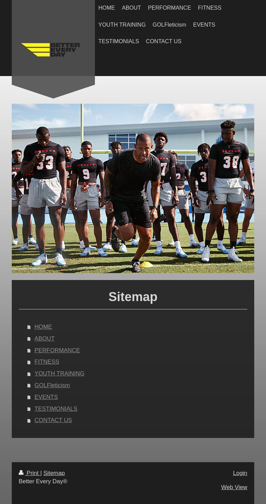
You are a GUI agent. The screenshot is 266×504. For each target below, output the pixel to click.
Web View (234, 487)
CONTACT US (53, 420)
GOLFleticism (52, 385)
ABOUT (45, 338)
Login (240, 473)
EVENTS (46, 397)
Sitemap (54, 473)
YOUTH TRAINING (60, 373)
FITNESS (47, 361)
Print (29, 473)
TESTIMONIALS (56, 408)
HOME (43, 327)
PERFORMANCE (57, 350)
